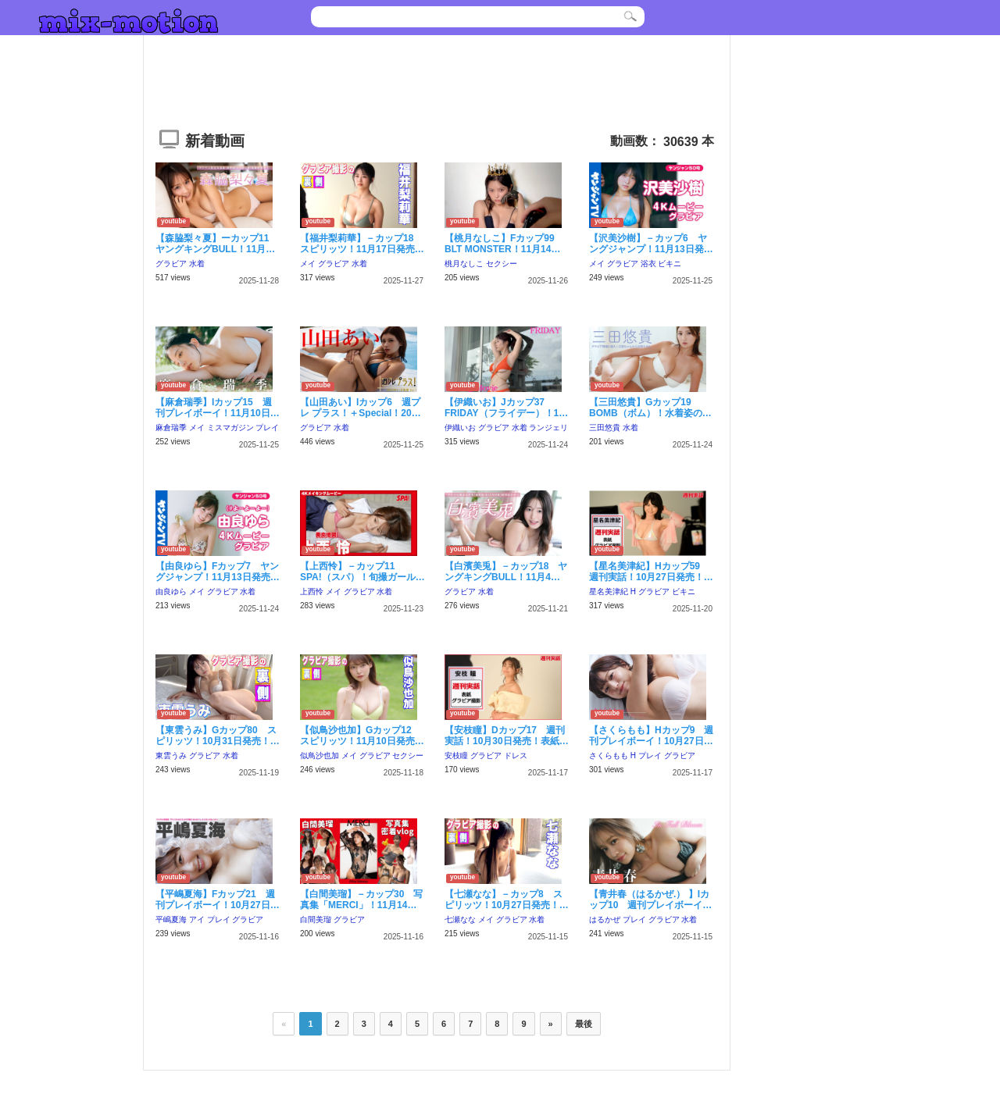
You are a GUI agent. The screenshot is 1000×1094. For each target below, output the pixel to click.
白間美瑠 (315, 919)
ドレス (515, 755)
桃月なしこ (464, 263)
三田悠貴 (604, 427)
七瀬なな (460, 919)
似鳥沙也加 (319, 755)
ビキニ (669, 263)
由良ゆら (171, 591)
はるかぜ (604, 919)
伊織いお (460, 427)
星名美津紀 (608, 591)
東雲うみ (171, 755)
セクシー (501, 263)
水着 (197, 263)
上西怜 (311, 591)
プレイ (267, 427)
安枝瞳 (456, 755)
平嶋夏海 (171, 919)
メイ (308, 263)
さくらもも (608, 755)
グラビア (171, 263)
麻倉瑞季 (171, 427)
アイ (197, 919)
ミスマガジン (230, 427)
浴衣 (648, 263)
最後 (583, 1023)
